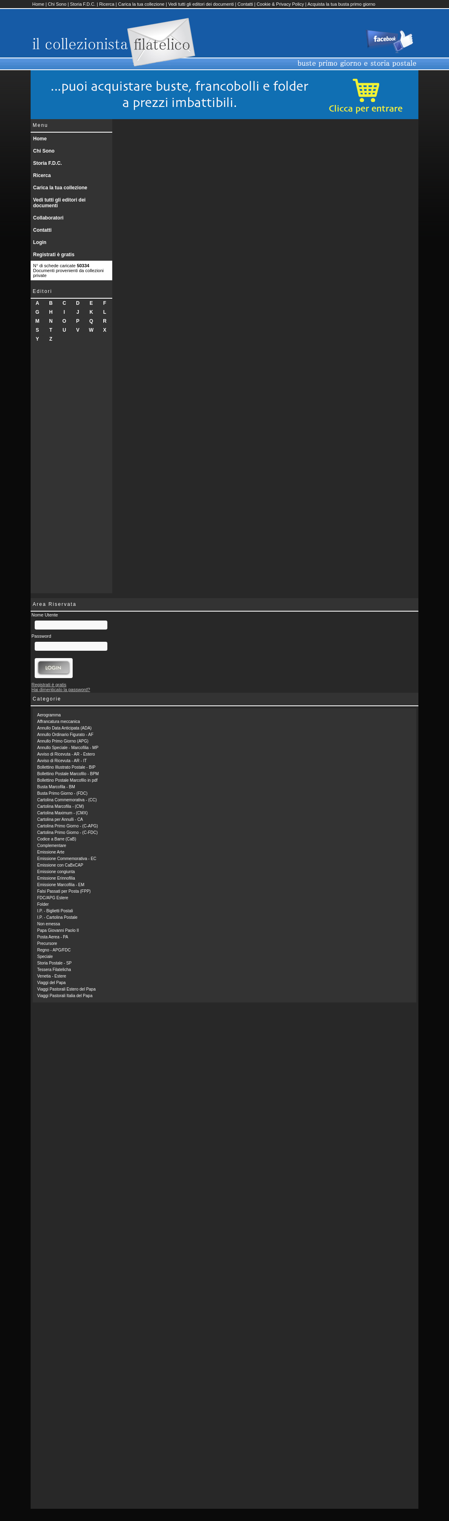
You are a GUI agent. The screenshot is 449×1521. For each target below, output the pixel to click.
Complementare (51, 845)
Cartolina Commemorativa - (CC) (67, 800)
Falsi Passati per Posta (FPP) (64, 891)
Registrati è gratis (53, 254)
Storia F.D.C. (83, 4)
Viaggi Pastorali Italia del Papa (64, 995)
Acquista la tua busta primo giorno (341, 4)
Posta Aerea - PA (52, 937)
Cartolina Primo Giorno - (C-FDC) (67, 832)
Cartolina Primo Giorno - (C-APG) (67, 826)
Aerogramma (49, 715)
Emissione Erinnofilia (56, 878)
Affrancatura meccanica (58, 721)
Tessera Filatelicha (54, 969)
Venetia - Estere (51, 976)
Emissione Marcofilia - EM (60, 884)
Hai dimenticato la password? (60, 689)
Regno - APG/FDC (54, 950)
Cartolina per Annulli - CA (60, 819)
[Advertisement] (71, 470)
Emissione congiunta (56, 871)
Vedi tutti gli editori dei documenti (201, 4)
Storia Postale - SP (54, 963)
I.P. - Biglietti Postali (55, 911)
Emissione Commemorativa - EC (66, 858)
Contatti (245, 4)
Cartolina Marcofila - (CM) (60, 806)
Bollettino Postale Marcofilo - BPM (68, 774)
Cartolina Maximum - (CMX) (62, 813)
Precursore (47, 943)
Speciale (45, 956)
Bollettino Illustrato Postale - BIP (66, 767)
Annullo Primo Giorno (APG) (63, 741)
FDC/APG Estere (52, 898)
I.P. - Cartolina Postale (57, 917)
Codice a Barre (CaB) (56, 839)
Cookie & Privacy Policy (280, 4)
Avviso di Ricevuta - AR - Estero (66, 754)
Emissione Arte (50, 852)
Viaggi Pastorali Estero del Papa (66, 989)
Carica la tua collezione (141, 4)
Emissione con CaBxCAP (60, 865)
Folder (43, 904)
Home (38, 4)
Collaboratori (48, 218)
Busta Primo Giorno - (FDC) (62, 793)
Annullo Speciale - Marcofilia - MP (67, 747)
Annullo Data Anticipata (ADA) (64, 728)
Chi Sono (57, 4)
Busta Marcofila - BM (56, 787)
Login (40, 242)
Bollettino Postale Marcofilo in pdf (67, 780)
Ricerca (106, 4)
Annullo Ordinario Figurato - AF (65, 734)
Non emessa (48, 924)
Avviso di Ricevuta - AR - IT (62, 760)
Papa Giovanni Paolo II (58, 930)
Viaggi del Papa (51, 982)
